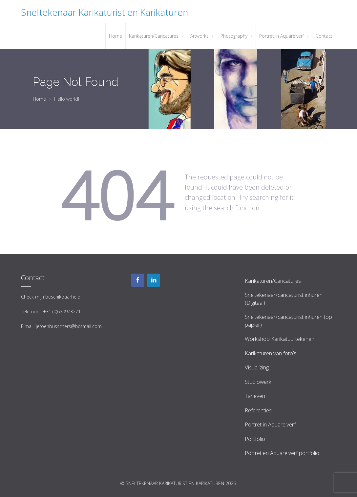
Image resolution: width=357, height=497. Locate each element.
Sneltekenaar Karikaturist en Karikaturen (104, 12)
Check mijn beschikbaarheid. (51, 297)
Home (39, 99)
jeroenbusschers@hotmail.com (69, 326)
